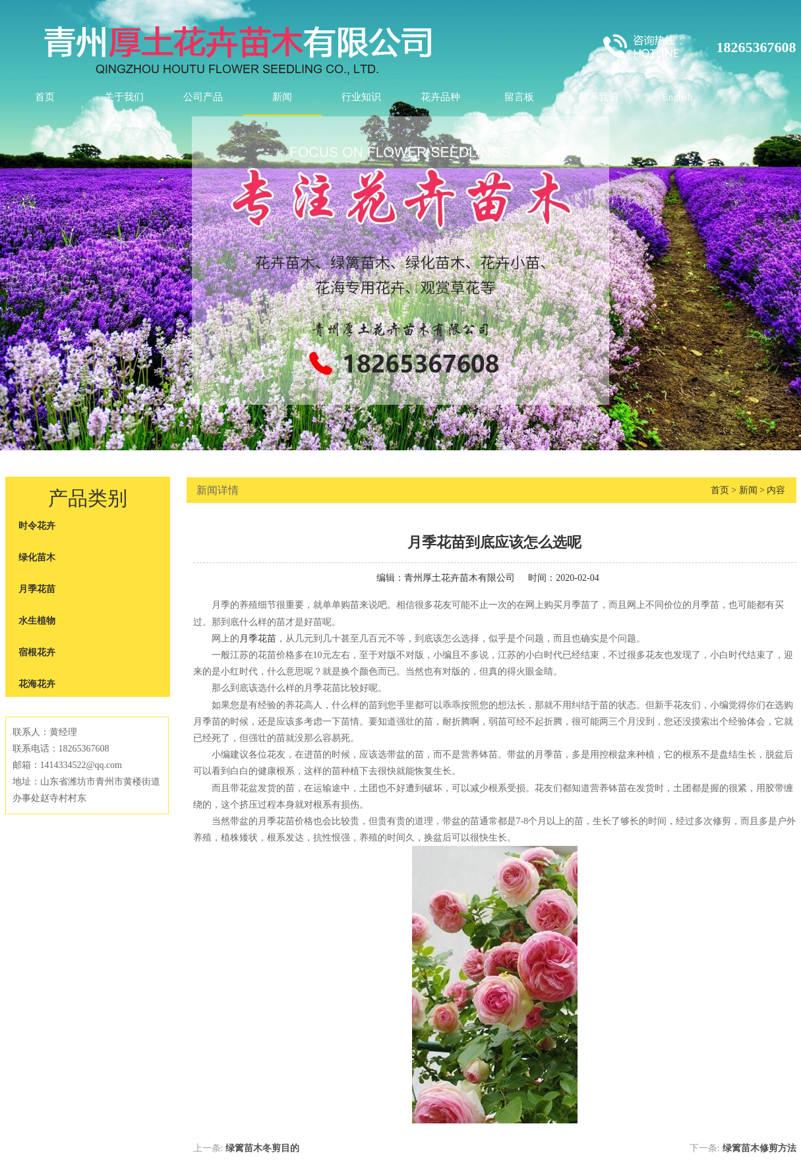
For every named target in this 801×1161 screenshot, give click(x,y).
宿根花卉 (36, 652)
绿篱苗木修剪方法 (759, 1148)
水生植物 (36, 621)
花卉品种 (440, 97)
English (678, 97)
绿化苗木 (36, 557)
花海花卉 (36, 684)
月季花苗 (36, 589)
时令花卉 (36, 526)
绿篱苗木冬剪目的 (262, 1148)
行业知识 (361, 97)
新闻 (282, 97)
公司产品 (203, 97)
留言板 (519, 97)
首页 (45, 97)
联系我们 (598, 97)
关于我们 (124, 97)
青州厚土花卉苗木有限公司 (459, 578)
